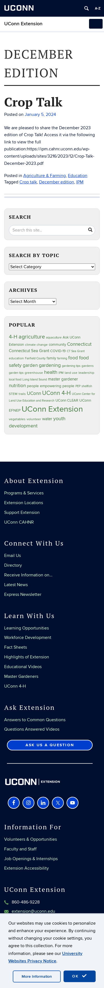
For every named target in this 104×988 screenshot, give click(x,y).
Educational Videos (23, 667)
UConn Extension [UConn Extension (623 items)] (52, 409)
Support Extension (22, 512)
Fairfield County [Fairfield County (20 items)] (35, 358)
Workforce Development (27, 637)
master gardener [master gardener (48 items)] (63, 379)
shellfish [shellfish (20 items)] (87, 386)
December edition (56, 182)
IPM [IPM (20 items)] (61, 373)
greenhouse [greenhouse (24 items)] (34, 373)
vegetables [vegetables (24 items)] (17, 419)
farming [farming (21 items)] (62, 358)
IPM (79, 182)
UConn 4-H (15, 686)
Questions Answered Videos (31, 729)
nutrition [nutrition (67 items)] (17, 386)
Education (77, 175)
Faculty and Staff (20, 849)
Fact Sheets (15, 647)
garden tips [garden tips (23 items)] (16, 373)
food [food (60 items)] (73, 358)
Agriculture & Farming (44, 175)
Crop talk (28, 182)
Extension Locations (23, 503)
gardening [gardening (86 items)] (50, 365)
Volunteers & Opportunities (30, 839)
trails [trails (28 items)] (22, 394)
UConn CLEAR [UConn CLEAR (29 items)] (66, 400)
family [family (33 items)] (51, 358)
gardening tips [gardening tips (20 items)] (71, 366)
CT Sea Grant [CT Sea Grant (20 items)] (76, 351)
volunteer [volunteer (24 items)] (34, 419)
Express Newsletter (22, 594)
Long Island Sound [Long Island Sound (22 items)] (34, 379)
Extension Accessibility (26, 868)
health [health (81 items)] (50, 372)
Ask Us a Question (50, 745)
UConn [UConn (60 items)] (34, 393)
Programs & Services (24, 493)
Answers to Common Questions (34, 720)
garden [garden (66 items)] (30, 365)
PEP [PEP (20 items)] (77, 386)
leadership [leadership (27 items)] (86, 373)
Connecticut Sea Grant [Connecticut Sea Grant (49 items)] (29, 351)
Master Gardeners (21, 676)
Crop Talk (33, 101)
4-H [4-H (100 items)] (13, 337)
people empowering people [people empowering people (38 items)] (50, 386)
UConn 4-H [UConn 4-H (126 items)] (56, 393)
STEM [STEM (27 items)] (13, 394)
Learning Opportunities (26, 628)
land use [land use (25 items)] (71, 373)
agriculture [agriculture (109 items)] (32, 337)
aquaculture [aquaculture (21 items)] (54, 337)
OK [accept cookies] (79, 976)
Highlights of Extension (26, 657)
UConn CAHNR (19, 522)
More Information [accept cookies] (37, 976)
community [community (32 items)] (57, 344)
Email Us (12, 555)
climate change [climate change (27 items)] (36, 345)
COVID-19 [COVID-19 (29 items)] (58, 351)
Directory (13, 565)
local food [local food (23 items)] (15, 379)
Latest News (16, 585)
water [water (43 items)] (47, 419)
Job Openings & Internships (31, 859)
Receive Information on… (28, 575)
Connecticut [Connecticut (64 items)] (79, 344)
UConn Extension (23, 24)
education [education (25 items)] (16, 358)
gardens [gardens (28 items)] (88, 366)
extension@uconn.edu (33, 911)
